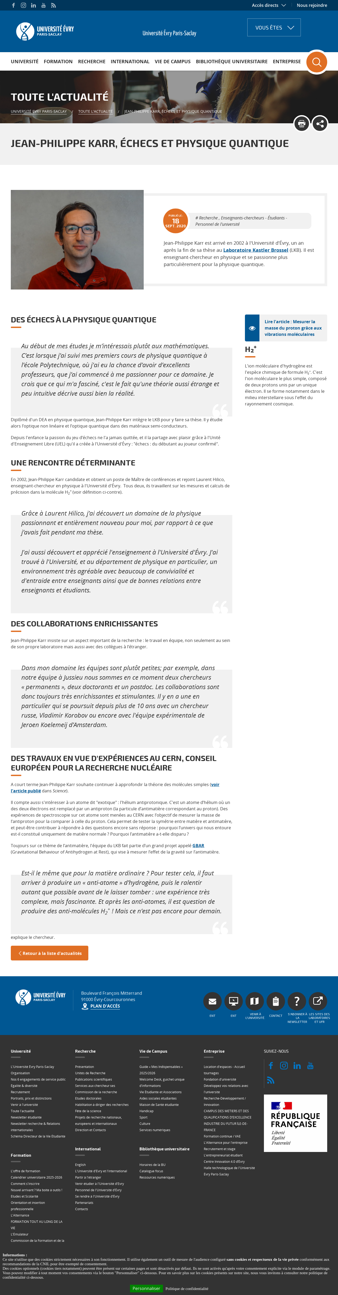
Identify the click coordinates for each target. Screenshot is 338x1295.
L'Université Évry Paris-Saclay (32, 1043)
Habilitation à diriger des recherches (102, 1081)
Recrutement (20, 1068)
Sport (143, 1093)
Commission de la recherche (96, 1068)
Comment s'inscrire (25, 1160)
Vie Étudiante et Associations (160, 1068)
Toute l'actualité (95, 111)
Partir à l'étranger (88, 1153)
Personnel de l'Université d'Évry (98, 1166)
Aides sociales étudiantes (158, 1074)
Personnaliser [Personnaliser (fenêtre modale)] (146, 1288)
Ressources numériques (157, 1153)
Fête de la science (88, 1087)
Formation (58, 61)
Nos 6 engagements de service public (38, 1055)
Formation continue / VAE (222, 1112)
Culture (144, 1100)
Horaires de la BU (152, 1141)
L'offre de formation (25, 1147)
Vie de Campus (173, 61)
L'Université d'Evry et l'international (101, 1147)
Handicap (146, 1087)
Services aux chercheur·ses (95, 1062)
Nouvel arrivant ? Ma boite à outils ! (36, 1166)
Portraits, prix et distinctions (31, 1074)
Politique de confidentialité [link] (187, 1289)
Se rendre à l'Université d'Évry (97, 1172)
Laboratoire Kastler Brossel (227, 241)
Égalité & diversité (24, 1062)
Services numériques (154, 1106)
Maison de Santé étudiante (159, 1081)
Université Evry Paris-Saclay (39, 111)
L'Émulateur (19, 1210)
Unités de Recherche (90, 1049)
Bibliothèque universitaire (232, 61)
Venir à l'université (24, 1081)
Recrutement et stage (219, 1125)
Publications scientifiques (93, 1055)
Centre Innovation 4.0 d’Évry (224, 1138)
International (130, 61)
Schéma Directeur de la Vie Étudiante (38, 1112)
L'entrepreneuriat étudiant (223, 1131)
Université (24, 61)
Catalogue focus (151, 1147)
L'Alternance (20, 1191)
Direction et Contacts (90, 1106)
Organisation (20, 1049)
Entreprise (287, 61)
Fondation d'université (220, 1055)
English (80, 1141)
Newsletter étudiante (26, 1093)
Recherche (91, 61)
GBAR (198, 822)
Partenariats (84, 1179)
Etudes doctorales (88, 1074)
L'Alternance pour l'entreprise (226, 1119)
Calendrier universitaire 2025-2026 (36, 1153)
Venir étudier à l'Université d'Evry (99, 1160)
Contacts (81, 1185)
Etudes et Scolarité (24, 1172)
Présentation (84, 1043)
